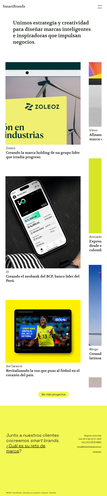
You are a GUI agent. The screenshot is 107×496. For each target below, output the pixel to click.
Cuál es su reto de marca (25, 448)
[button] (100, 6)
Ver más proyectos (53, 394)
